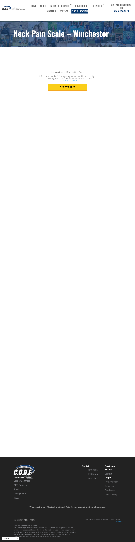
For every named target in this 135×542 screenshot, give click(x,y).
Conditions (81, 6)
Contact (63, 11)
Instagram (93, 473)
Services (97, 6)
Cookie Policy (111, 494)
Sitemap (119, 522)
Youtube (92, 478)
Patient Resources (59, 6)
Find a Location (80, 11)
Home (33, 6)
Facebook (93, 469)
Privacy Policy (111, 482)
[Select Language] (10, 538)
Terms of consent (69, 80)
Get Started (67, 87)
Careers (51, 11)
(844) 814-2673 (121, 11)
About (43, 6)
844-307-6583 (29, 520)
